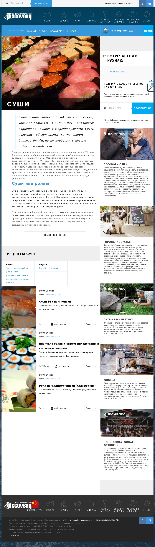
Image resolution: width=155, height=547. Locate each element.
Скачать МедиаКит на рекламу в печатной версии (85, 520)
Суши (73, 30)
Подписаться (41, 4)
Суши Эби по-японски (48, 268)
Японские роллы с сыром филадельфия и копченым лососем (17, 279)
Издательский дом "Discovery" (18, 16)
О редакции (14, 535)
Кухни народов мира (53, 30)
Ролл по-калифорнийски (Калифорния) (67, 385)
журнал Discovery (18, 506)
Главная (31, 30)
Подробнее (91, 324)
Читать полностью (54, 235)
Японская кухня (52, 294)
